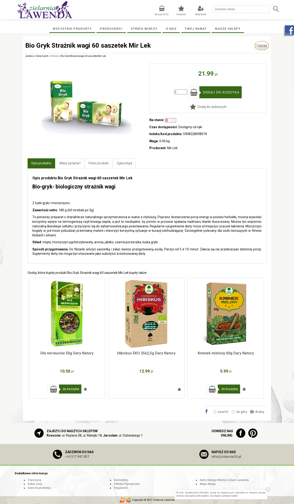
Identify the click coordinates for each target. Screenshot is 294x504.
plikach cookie (230, 496)
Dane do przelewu (39, 488)
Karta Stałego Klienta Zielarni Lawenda (224, 480)
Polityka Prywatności (127, 484)
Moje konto (200, 14)
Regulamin (121, 488)
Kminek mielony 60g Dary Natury (226, 353)
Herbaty (54, 56)
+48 (77, 456)
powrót (223, 412)
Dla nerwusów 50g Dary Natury (66, 353)
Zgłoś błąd (124, 163)
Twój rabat (196, 28)
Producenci (111, 28)
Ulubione (181, 14)
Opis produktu (41, 163)
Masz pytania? (70, 163)
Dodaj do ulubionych (212, 107)
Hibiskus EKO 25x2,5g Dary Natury (146, 353)
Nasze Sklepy (227, 28)
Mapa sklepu (208, 484)
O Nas (171, 28)
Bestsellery (121, 480)
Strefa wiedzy (144, 28)
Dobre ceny (35, 484)
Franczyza (34, 480)
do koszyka (71, 389)
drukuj (259, 412)
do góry (241, 412)
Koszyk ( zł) (162, 14)
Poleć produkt (99, 163)
